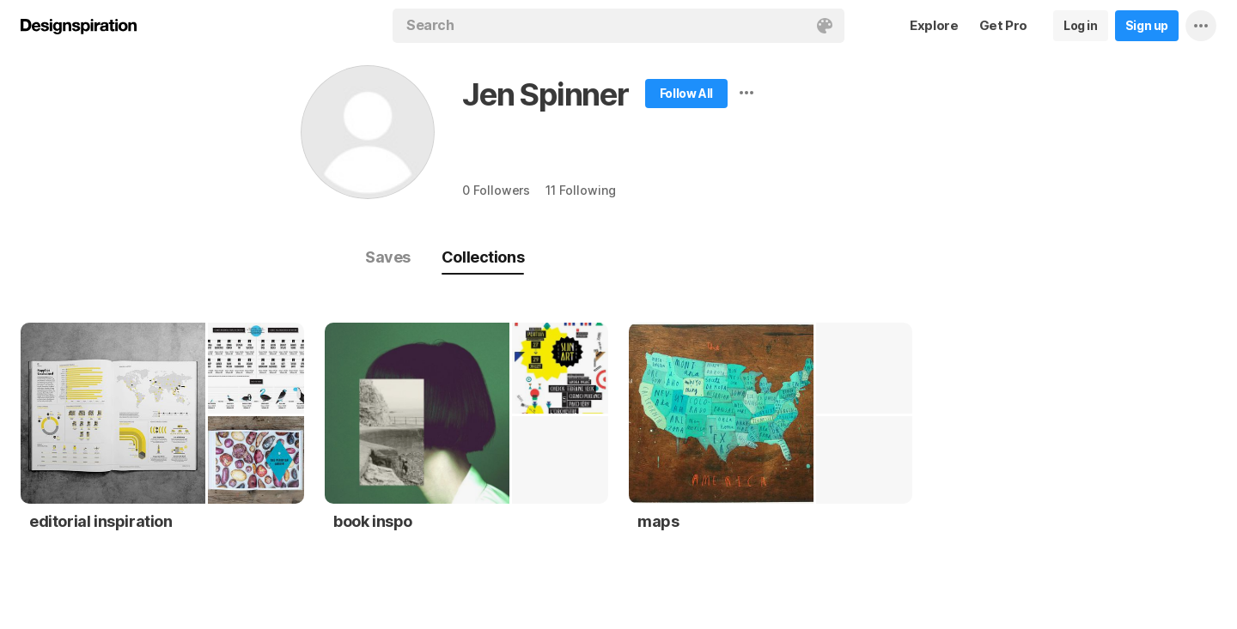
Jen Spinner (545, 94)
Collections (483, 257)
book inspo (372, 521)
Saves (388, 257)
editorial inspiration (101, 521)
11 (580, 190)
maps (658, 521)
